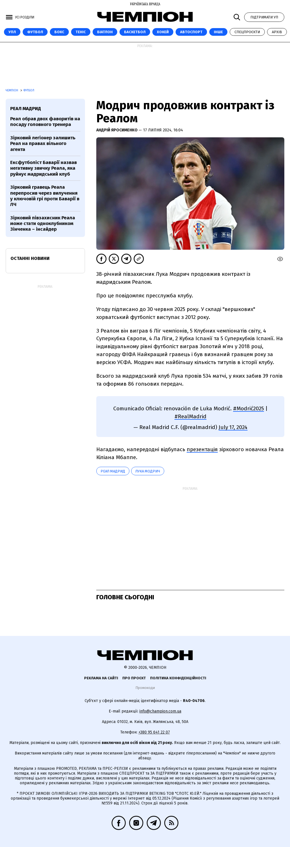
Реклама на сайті (101, 678)
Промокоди (145, 688)
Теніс (81, 32)
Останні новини (30, 258)
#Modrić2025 (248, 408)
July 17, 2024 (233, 427)
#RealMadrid (190, 416)
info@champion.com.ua (160, 711)
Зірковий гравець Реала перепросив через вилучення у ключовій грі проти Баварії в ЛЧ (44, 195)
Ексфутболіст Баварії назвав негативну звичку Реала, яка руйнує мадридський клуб (43, 168)
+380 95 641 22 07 (154, 732)
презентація (202, 449)
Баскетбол (135, 32)
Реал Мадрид (113, 471)
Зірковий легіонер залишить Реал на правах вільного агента (42, 143)
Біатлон (105, 32)
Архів (277, 32)
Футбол (35, 32)
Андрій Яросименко (117, 130)
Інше (218, 32)
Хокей (163, 32)
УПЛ (12, 32)
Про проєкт (134, 678)
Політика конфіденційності (178, 678)
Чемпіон (12, 90)
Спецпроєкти (247, 32)
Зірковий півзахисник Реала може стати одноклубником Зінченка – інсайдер (42, 223)
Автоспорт (191, 32)
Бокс (59, 32)
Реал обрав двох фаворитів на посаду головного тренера (45, 121)
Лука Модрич (147, 471)
